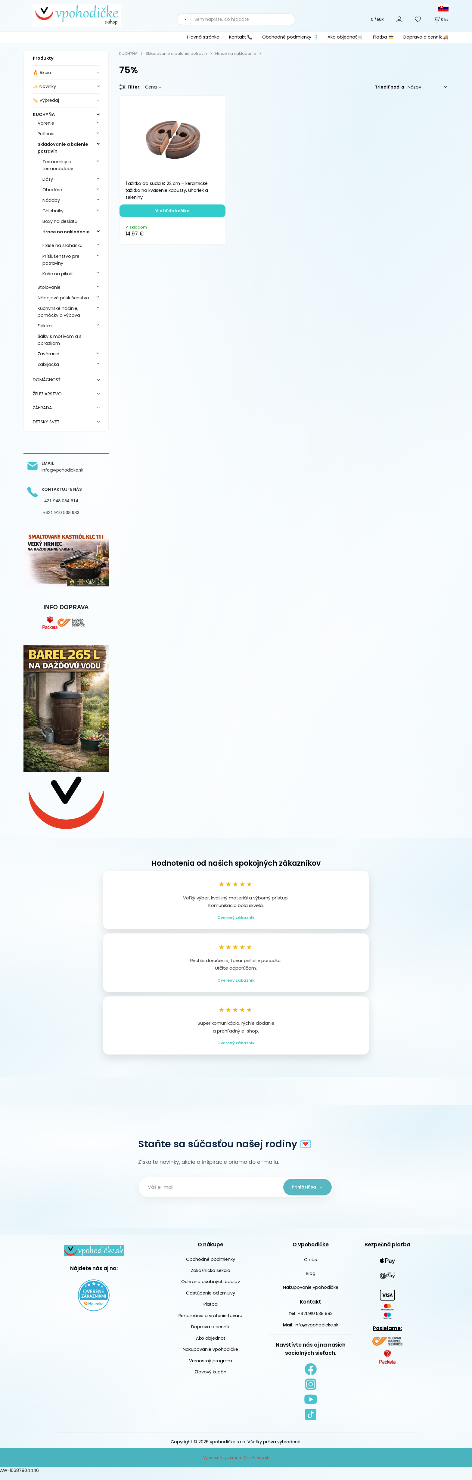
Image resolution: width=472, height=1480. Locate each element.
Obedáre (52, 190)
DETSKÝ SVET (46, 422)
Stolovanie (49, 287)
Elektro (45, 326)
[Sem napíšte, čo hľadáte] (243, 19)
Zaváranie (48, 354)
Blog (310, 1279)
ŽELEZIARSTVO (47, 394)
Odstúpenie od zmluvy (210, 1299)
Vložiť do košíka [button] (172, 211)
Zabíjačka (48, 364)
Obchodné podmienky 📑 (290, 37)
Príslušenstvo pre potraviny (60, 259)
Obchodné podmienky (210, 1265)
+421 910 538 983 (315, 1319)
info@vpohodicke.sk (316, 1331)
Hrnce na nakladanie (66, 232)
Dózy (47, 179)
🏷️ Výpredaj (46, 100)
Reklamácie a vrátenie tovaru (210, 1322)
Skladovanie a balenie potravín (63, 147)
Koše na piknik (57, 274)
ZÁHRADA (42, 408)
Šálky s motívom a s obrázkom (60, 339)
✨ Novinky (44, 86)
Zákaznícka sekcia (210, 1276)
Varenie (46, 123)
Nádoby (51, 200)
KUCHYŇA (44, 114)
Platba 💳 (383, 37)
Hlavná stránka (203, 37)
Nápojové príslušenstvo (63, 298)
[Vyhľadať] (184, 19)
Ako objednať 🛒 (345, 37)
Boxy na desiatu (59, 221)
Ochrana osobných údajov (210, 1288)
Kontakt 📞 (241, 37)
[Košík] (441, 19)
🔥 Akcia (42, 73)
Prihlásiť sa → (305, 1193)
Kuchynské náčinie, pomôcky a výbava (59, 311)
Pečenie (46, 134)
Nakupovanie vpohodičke (210, 1355)
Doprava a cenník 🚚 (426, 37)
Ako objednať (210, 1344)
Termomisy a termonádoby (57, 165)
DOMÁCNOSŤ (47, 380)
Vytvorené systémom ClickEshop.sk (236, 1463)
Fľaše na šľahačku (62, 245)
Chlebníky (53, 211)
